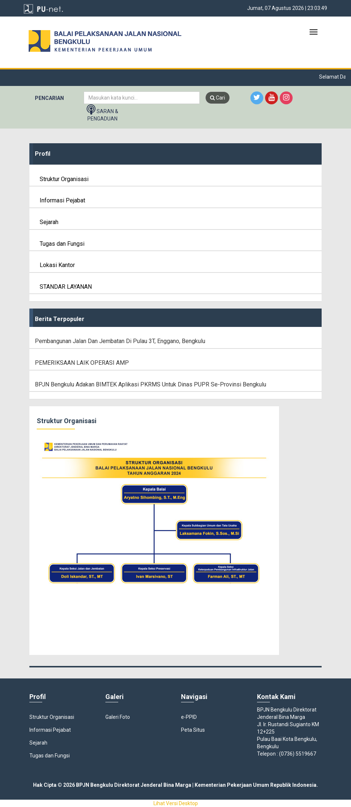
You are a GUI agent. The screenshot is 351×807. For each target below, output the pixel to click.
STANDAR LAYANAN (63, 286)
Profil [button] (42, 153)
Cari (217, 98)
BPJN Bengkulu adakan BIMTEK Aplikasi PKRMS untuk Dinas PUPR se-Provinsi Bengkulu (150, 384)
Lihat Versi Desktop (175, 803)
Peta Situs (193, 730)
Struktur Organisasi (61, 179)
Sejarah (46, 222)
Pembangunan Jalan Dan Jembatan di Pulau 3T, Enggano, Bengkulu (120, 341)
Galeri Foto (117, 717)
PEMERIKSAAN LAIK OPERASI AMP (82, 362)
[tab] (175, 154)
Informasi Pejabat (60, 200)
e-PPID (189, 717)
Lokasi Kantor (55, 265)
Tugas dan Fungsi (59, 243)
